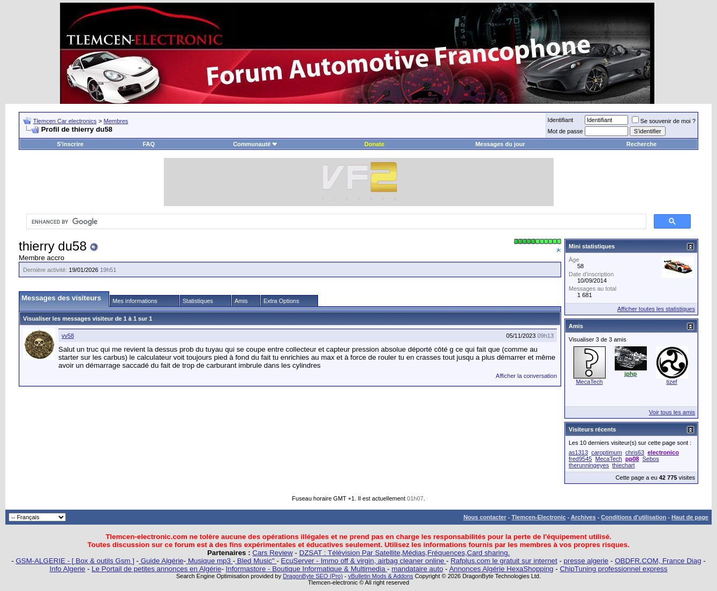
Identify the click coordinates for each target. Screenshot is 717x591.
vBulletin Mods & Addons (380, 576)
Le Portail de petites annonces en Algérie (156, 569)
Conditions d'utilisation (633, 517)
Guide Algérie (161, 561)
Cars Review (272, 553)
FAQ (148, 144)
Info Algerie (68, 569)
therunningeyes (589, 465)
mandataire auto (417, 569)
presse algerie (586, 561)
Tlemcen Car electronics (65, 121)
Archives (583, 517)
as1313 (578, 452)
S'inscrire (70, 144)
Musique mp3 (209, 561)
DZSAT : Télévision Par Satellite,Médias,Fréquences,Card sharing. (404, 553)
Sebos (650, 459)
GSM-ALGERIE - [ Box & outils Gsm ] (75, 561)
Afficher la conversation (526, 376)
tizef (671, 381)
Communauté (255, 144)
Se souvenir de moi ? (664, 121)
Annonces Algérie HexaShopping (501, 569)
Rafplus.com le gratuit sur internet (503, 561)
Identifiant (560, 120)
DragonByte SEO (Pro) (313, 576)
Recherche (641, 144)
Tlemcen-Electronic (538, 517)
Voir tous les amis (672, 412)
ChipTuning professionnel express (613, 569)
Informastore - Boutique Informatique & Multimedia (307, 569)
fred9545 (580, 459)
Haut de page (689, 517)
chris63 (634, 452)
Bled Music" (255, 561)
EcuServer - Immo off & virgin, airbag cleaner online (364, 561)
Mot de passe (565, 131)
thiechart (623, 465)
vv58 (68, 335)
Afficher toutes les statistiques (656, 309)
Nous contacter (484, 517)
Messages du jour (500, 144)
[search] (335, 221)
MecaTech (589, 381)
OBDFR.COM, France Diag (658, 561)
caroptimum (606, 452)
